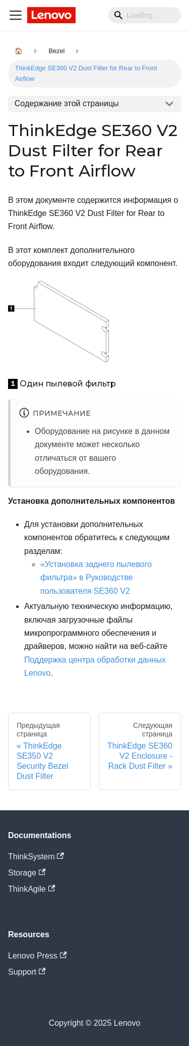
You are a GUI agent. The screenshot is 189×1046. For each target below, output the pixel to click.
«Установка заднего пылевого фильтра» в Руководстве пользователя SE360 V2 (96, 577)
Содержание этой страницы (67, 103)
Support (26, 972)
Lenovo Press (37, 955)
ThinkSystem (36, 856)
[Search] (144, 15)
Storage (26, 872)
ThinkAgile (31, 889)
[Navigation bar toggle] (15, 15)
